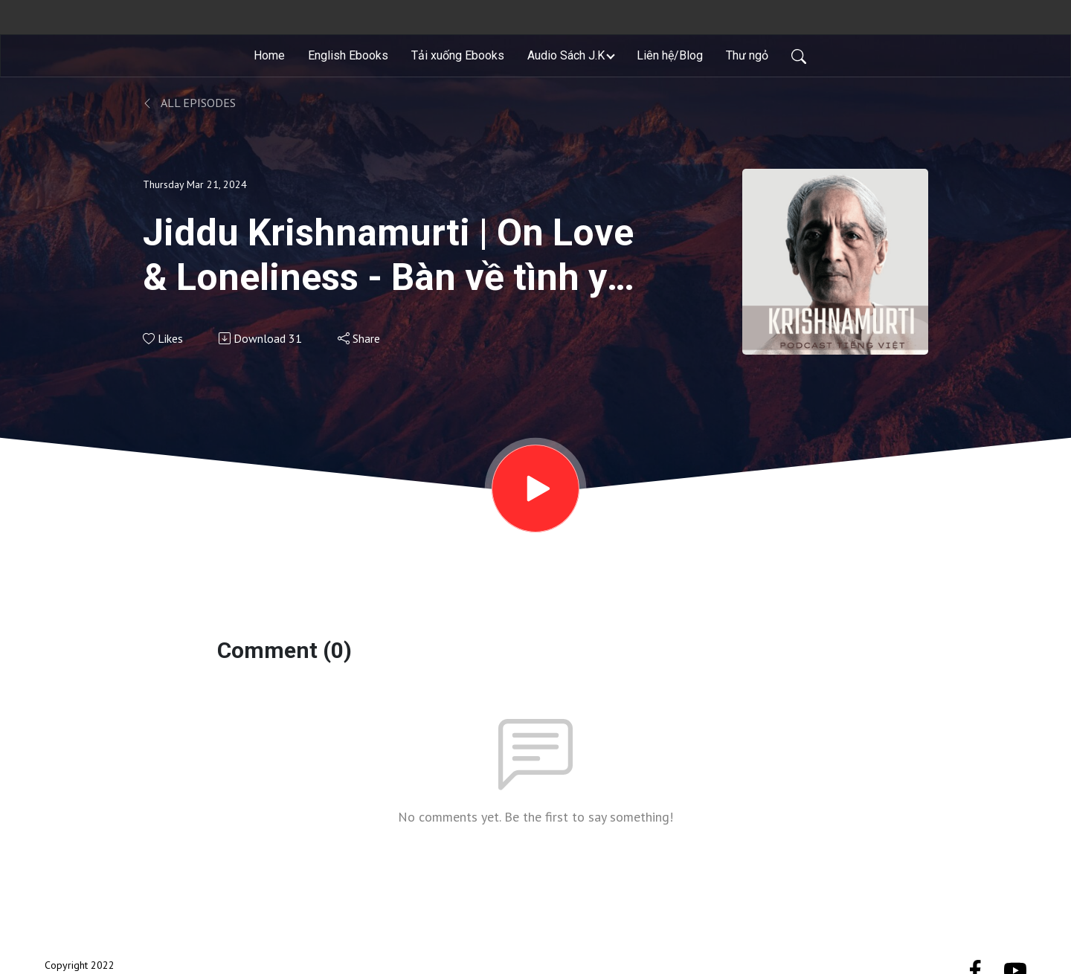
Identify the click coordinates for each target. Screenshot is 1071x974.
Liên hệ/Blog (670, 55)
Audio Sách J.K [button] (566, 55)
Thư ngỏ (747, 55)
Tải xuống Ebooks (457, 55)
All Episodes (189, 102)
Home (269, 55)
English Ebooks (348, 55)
